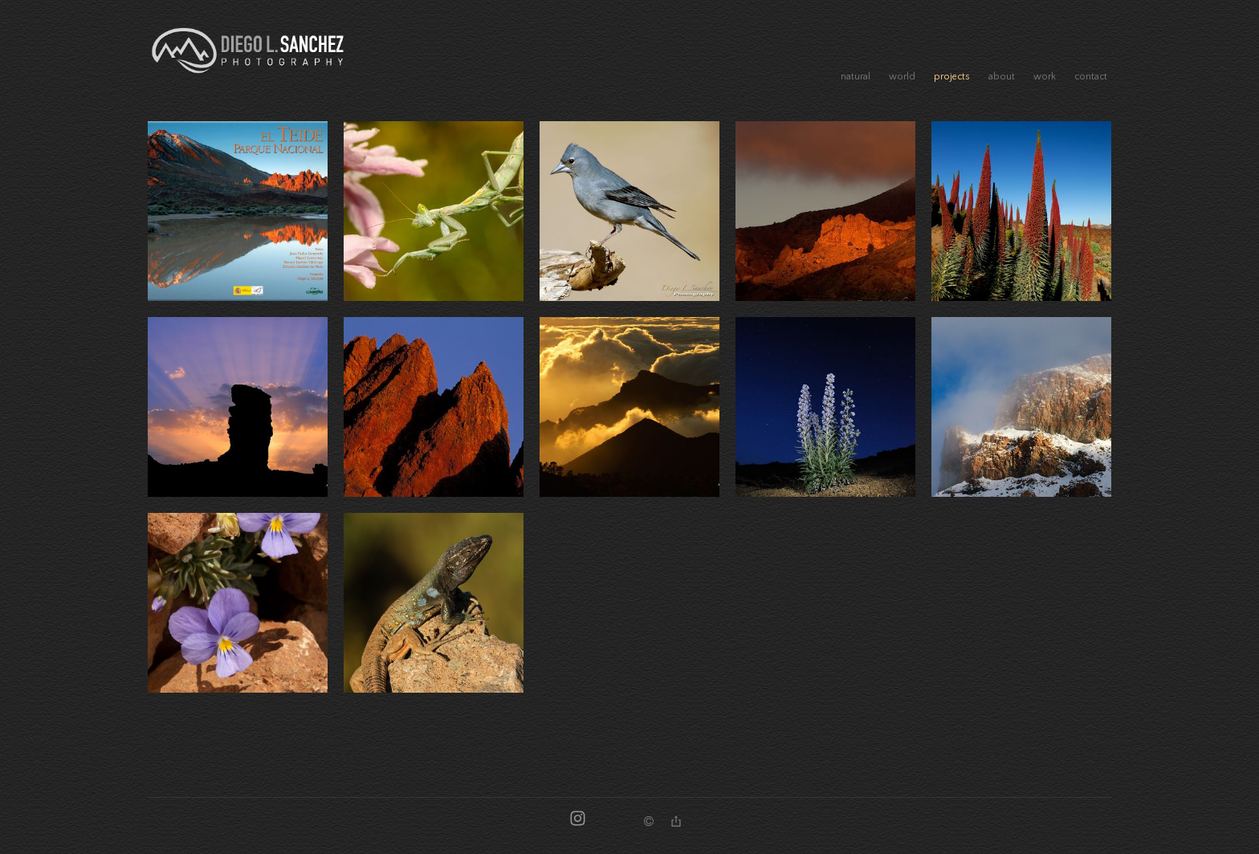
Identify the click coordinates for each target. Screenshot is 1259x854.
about (1001, 76)
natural (855, 76)
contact (1090, 76)
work (1044, 76)
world (902, 76)
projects (952, 76)
